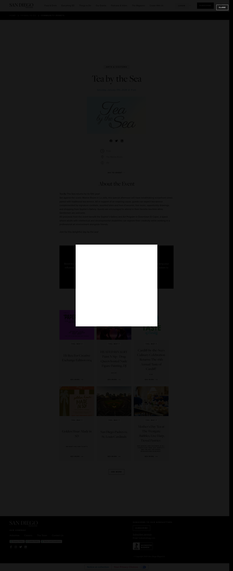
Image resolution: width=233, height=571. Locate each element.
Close (222, 7)
